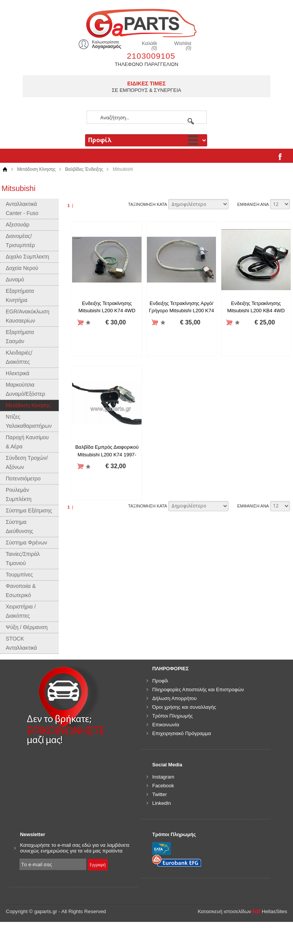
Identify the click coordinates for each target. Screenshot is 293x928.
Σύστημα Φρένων (26, 542)
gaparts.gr (146, 22)
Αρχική (5, 169)
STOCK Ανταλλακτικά (21, 643)
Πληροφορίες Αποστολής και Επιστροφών (198, 689)
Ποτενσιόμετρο (23, 478)
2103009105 (151, 55)
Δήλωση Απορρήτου (174, 698)
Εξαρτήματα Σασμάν (20, 336)
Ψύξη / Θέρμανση (27, 627)
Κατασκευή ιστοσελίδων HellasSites (242, 911)
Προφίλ (160, 681)
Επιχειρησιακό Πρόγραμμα (181, 733)
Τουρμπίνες (19, 575)
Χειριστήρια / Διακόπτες (21, 611)
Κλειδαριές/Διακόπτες (19, 357)
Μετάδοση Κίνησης (36, 169)
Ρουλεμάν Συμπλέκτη (19, 494)
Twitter (159, 794)
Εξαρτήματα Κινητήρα (20, 295)
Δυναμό (15, 279)
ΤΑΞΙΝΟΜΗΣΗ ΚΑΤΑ (147, 204)
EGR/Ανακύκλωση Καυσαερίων (27, 316)
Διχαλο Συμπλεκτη (27, 257)
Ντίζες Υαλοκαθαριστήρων (29, 421)
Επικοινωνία (165, 724)
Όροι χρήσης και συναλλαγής (184, 707)
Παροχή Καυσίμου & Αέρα (27, 442)
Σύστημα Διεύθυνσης (19, 526)
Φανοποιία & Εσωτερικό (21, 590)
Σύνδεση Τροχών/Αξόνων (27, 462)
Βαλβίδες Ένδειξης (84, 169)
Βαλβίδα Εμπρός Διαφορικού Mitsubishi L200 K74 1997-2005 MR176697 (106, 454)
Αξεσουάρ (17, 225)
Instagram (163, 777)
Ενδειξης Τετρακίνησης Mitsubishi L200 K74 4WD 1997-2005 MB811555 (106, 310)
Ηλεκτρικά (17, 373)
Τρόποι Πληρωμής (172, 716)
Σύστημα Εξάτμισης (29, 510)
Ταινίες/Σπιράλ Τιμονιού (23, 558)
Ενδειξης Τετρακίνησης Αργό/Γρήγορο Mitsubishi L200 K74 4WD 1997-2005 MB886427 (181, 310)
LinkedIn (161, 803)
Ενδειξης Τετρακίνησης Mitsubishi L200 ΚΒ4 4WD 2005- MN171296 (256, 310)
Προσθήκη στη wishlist (88, 323)
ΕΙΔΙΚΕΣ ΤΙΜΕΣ (146, 83)
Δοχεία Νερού (22, 268)
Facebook (163, 785)
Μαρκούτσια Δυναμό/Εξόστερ (25, 389)
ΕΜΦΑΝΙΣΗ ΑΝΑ (253, 204)
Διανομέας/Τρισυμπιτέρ (20, 240)
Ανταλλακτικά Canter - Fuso (22, 208)
